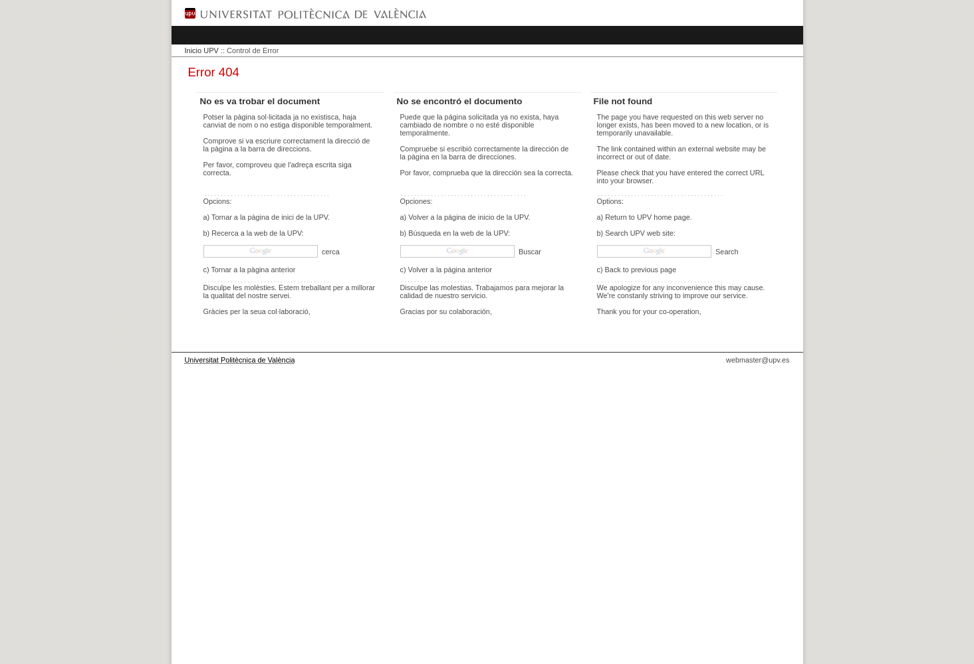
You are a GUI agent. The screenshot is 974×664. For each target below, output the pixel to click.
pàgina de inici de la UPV (287, 217)
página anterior (467, 270)
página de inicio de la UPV (486, 217)
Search (725, 252)
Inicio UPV (202, 50)
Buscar (529, 252)
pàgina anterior (271, 270)
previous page (653, 270)
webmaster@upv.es (757, 360)
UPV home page (663, 217)
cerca (330, 252)
